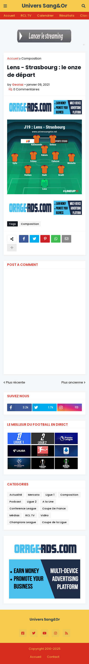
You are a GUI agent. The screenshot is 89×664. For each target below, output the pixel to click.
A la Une (48, 501)
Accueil (9, 15)
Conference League (22, 508)
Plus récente (15, 382)
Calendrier (45, 15)
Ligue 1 (50, 495)
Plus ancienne (72, 382)
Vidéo (45, 515)
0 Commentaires (26, 89)
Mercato (34, 495)
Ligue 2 (32, 501)
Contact (53, 657)
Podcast (15, 501)
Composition (31, 58)
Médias (14, 515)
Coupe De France (54, 508)
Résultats (66, 15)
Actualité (15, 495)
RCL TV (26, 15)
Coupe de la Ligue (54, 522)
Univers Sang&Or (44, 5)
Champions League (22, 522)
